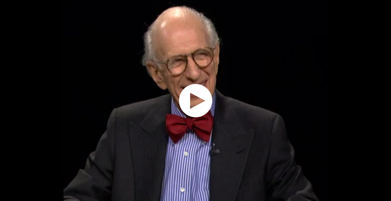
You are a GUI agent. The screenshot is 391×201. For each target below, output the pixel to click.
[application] (195, 100)
